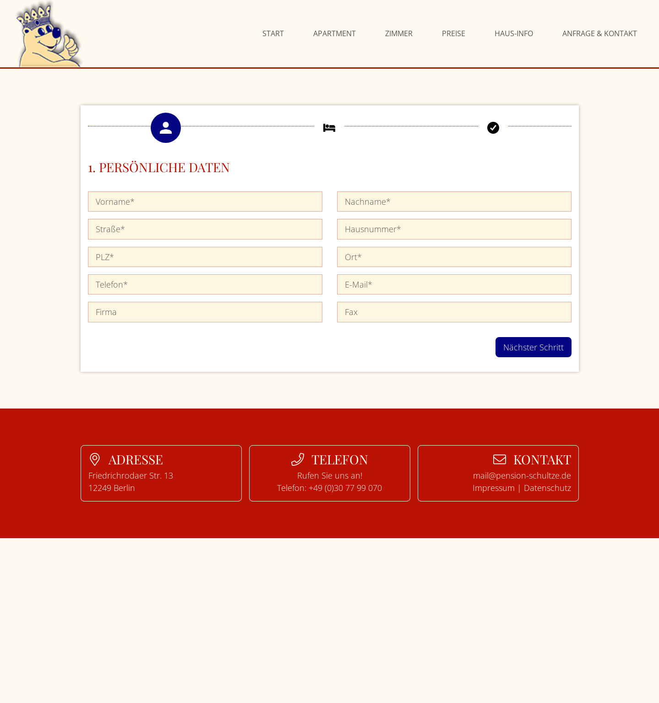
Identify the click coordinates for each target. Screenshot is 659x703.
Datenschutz (547, 487)
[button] (166, 128)
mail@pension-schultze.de (522, 475)
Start (273, 33)
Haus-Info (514, 33)
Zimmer (399, 33)
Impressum (494, 487)
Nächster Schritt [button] (533, 347)
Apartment (334, 33)
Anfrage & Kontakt (599, 33)
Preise (453, 33)
